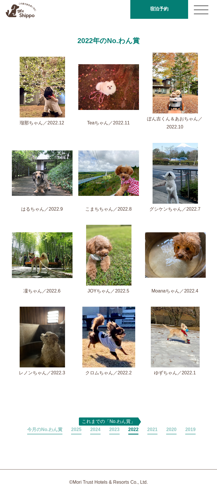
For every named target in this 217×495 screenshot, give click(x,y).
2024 (95, 429)
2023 (114, 429)
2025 (76, 429)
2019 (190, 429)
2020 (171, 429)
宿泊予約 (159, 8)
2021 (152, 429)
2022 (133, 429)
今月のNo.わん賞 (44, 429)
